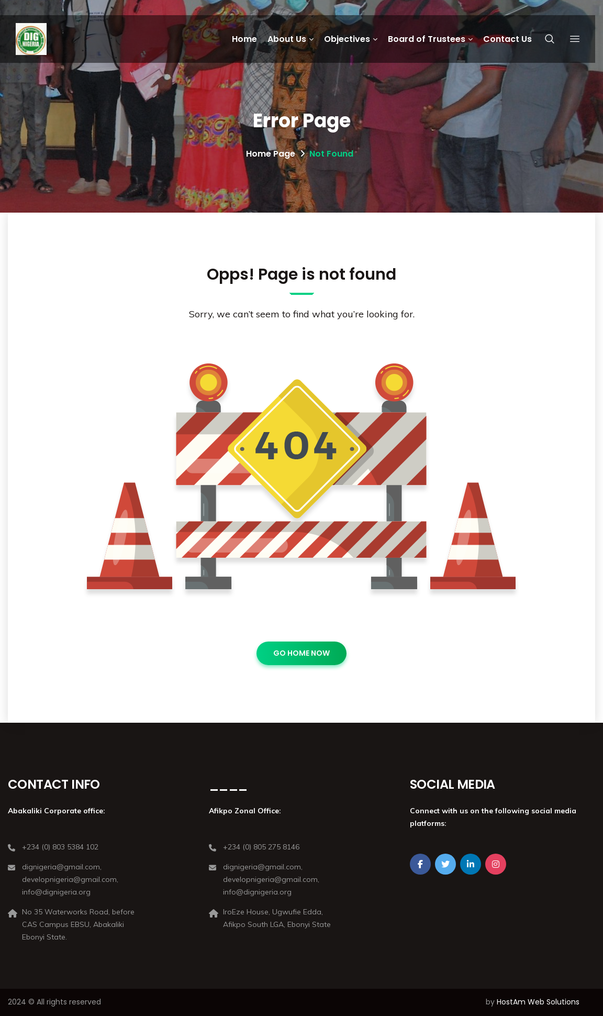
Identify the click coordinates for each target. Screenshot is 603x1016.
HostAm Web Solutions (538, 1002)
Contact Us (507, 39)
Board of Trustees (426, 39)
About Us (286, 39)
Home (244, 39)
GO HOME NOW (301, 653)
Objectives (347, 39)
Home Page (270, 154)
